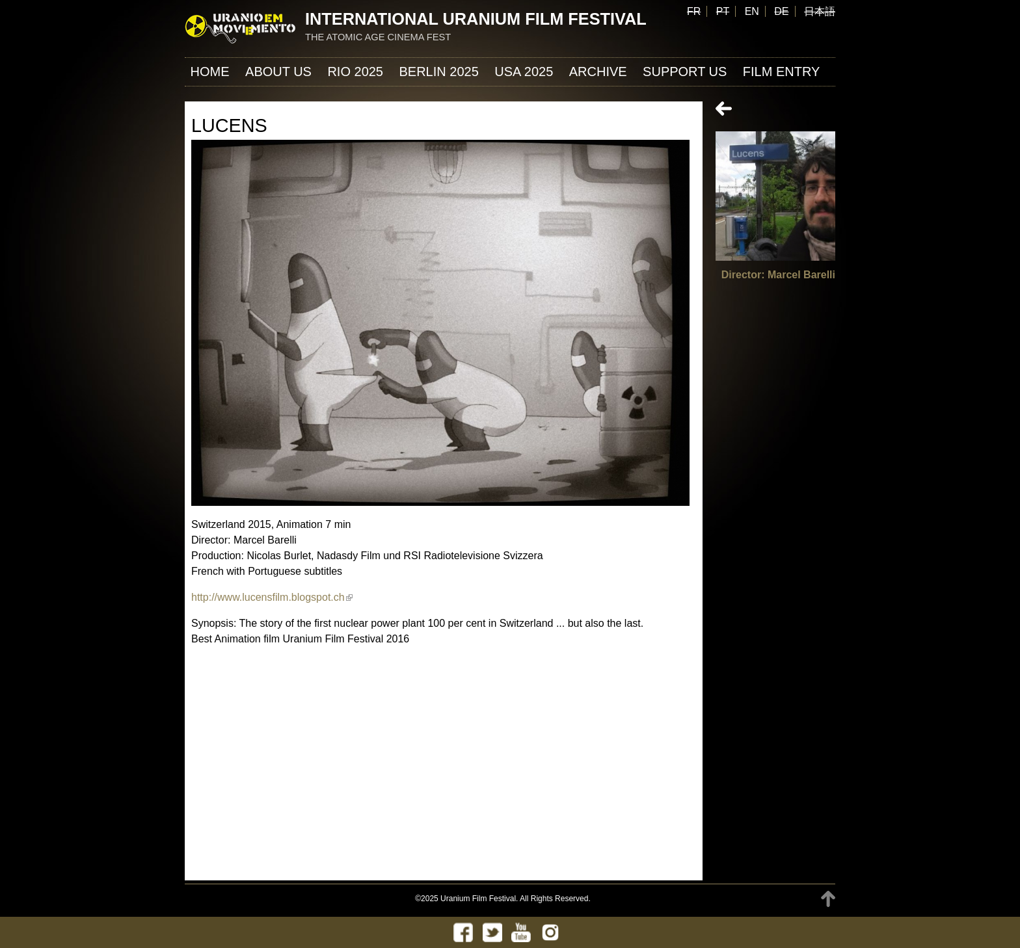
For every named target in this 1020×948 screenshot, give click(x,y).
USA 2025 (523, 71)
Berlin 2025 (438, 71)
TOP (828, 899)
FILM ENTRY (781, 71)
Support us (685, 71)
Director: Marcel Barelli (778, 274)
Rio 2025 (355, 71)
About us (278, 71)
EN (752, 11)
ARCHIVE (598, 71)
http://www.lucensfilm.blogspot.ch (272, 597)
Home (210, 71)
